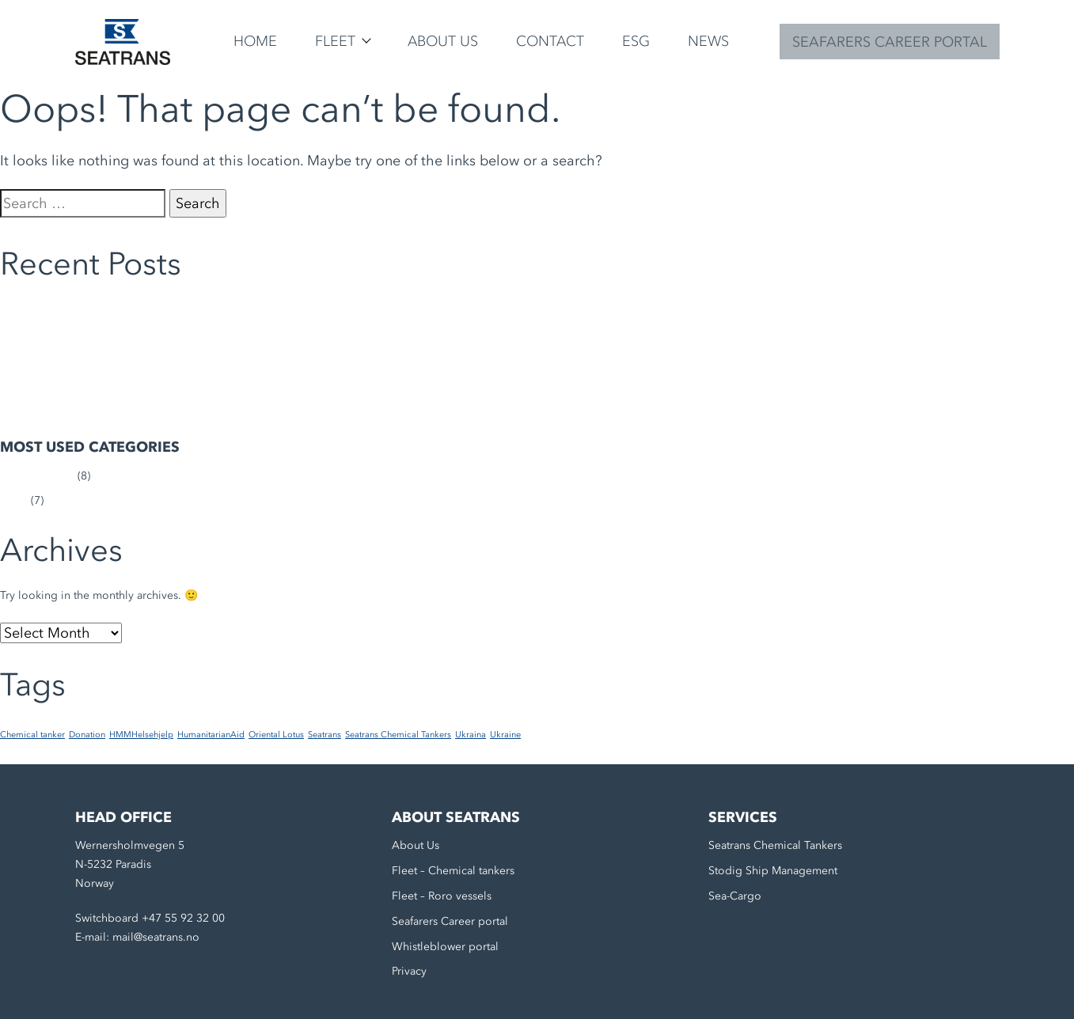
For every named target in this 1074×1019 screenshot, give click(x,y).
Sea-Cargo (734, 896)
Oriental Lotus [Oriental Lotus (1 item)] (276, 734)
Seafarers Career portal (450, 921)
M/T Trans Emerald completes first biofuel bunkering (133, 334)
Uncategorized (37, 476)
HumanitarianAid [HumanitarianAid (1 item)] (211, 734)
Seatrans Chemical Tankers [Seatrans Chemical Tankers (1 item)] (398, 734)
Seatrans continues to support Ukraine (96, 309)
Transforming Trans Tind (61, 385)
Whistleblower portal (445, 946)
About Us (443, 41)
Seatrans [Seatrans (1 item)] (324, 734)
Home (255, 41)
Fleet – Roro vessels (441, 896)
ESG (636, 41)
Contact (550, 41)
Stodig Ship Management (772, 870)
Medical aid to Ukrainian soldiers (83, 359)
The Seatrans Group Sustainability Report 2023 (118, 409)
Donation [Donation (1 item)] (87, 734)
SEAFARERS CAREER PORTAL (889, 42)
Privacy (409, 971)
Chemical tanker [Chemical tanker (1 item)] (32, 734)
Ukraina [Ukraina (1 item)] (470, 734)
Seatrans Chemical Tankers (775, 845)
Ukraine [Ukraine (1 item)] (505, 734)
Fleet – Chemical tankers (453, 870)
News (708, 41)
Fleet (335, 41)
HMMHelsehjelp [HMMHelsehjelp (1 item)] (141, 734)
